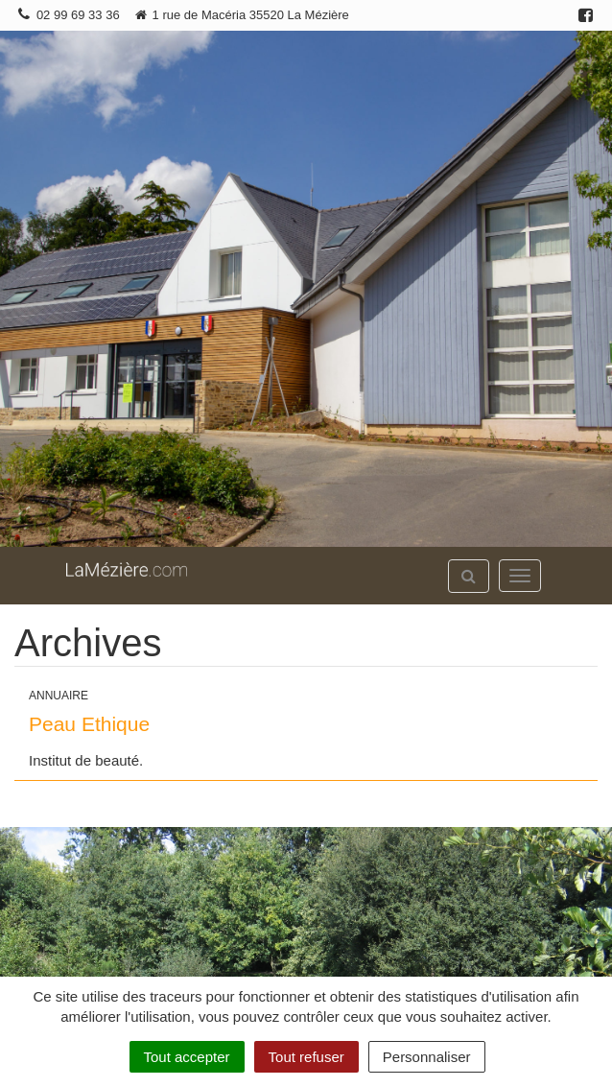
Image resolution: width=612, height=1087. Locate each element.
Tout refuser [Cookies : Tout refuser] (306, 1057)
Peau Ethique (89, 724)
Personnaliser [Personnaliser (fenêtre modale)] (427, 1057)
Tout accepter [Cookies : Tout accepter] (187, 1057)
